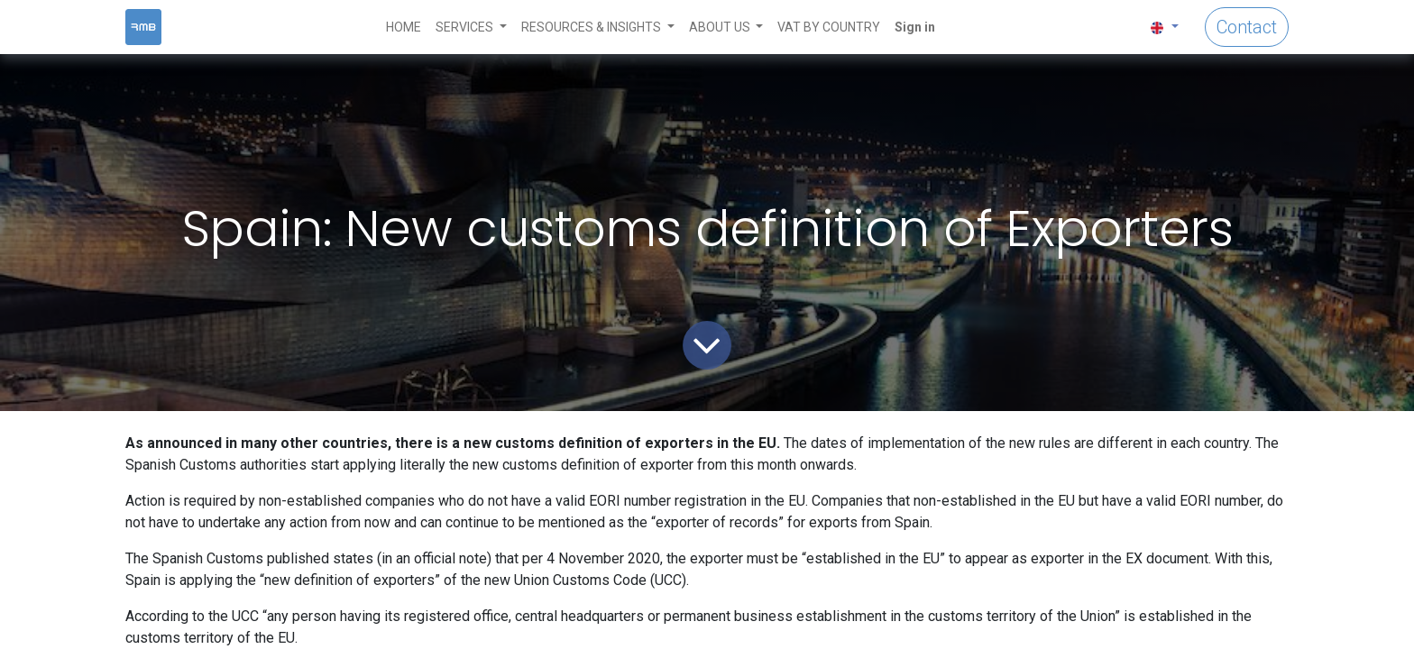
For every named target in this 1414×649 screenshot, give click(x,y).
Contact (1247, 27)
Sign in (915, 27)
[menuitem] (403, 27)
